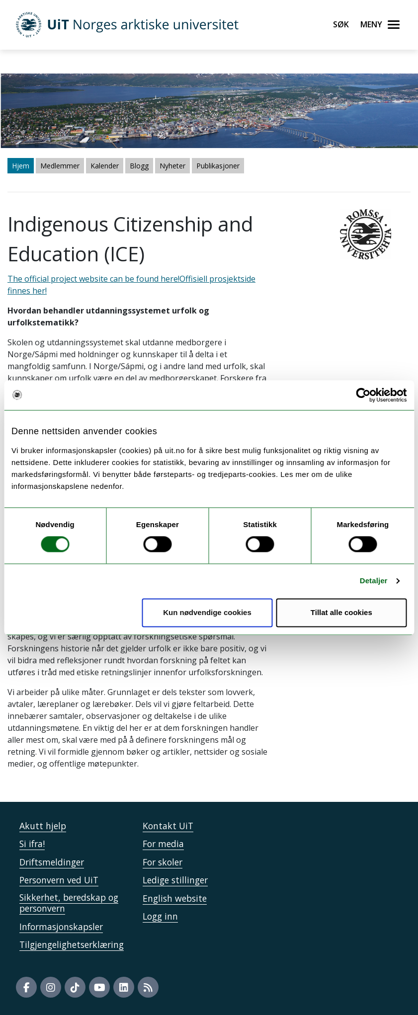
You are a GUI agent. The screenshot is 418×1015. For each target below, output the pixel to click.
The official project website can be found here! (93, 278)
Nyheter (172, 165)
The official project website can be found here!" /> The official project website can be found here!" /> (209, 507)
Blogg (139, 165)
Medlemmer (60, 165)
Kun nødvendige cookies (207, 612)
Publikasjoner (218, 165)
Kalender (104, 165)
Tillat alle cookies (341, 612)
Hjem (20, 165)
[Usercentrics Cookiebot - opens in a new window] (363, 395)
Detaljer (374, 581)
